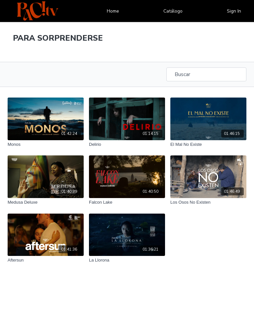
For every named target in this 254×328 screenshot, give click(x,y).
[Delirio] (127, 144)
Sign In (234, 11)
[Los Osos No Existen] (208, 202)
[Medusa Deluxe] (46, 202)
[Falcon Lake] (127, 202)
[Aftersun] (46, 260)
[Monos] (46, 144)
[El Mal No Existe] (208, 144)
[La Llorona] (127, 260)
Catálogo (173, 11)
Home (113, 11)
